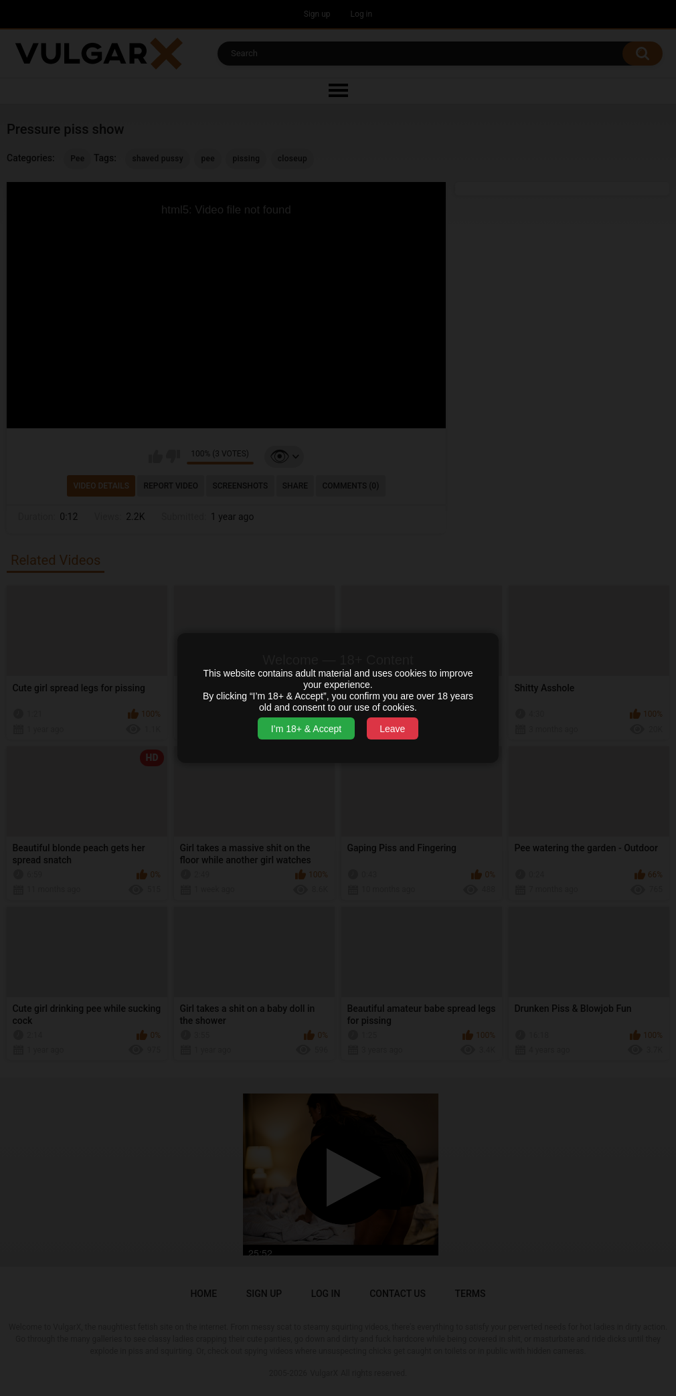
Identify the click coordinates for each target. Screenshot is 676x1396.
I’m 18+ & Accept (306, 728)
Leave (392, 728)
